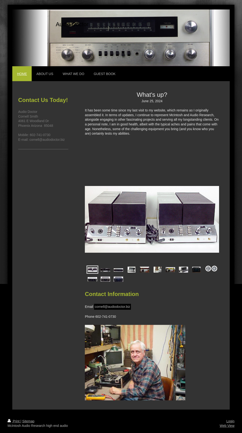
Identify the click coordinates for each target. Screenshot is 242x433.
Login (230, 421)
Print (14, 421)
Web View (227, 426)
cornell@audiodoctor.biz (112, 307)
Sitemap (28, 421)
